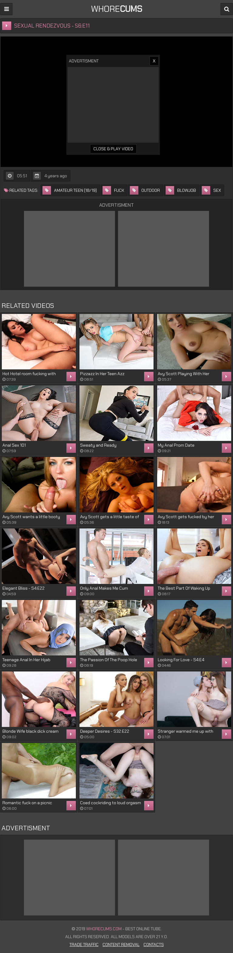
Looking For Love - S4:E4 (181, 659)
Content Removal (121, 944)
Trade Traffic (84, 944)
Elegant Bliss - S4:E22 (23, 588)
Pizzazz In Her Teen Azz (102, 373)
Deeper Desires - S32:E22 (104, 731)
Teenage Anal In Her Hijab (26, 659)
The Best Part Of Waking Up (184, 588)
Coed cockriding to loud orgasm (110, 802)
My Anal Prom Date (176, 445)
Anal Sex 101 (14, 445)
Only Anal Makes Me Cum (104, 588)
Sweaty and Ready (98, 445)
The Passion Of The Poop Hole (108, 659)
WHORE (116, 9)
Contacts (154, 944)
